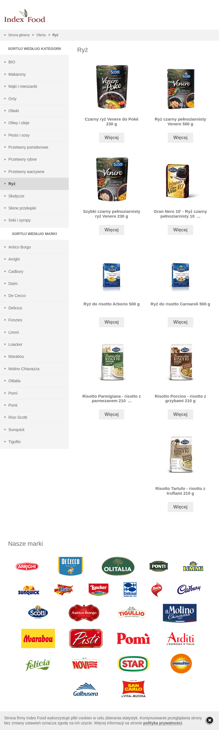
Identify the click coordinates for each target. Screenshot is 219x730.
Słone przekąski (22, 208)
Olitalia (14, 381)
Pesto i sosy (18, 135)
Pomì (13, 393)
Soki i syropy (19, 220)
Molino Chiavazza (24, 369)
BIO (11, 62)
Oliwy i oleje (18, 123)
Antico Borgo (19, 247)
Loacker (15, 344)
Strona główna (18, 35)
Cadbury (15, 271)
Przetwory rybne (22, 159)
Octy (12, 98)
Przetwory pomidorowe (28, 147)
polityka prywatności (162, 723)
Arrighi (14, 259)
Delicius (15, 308)
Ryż (55, 35)
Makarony (17, 74)
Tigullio (14, 441)
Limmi (13, 332)
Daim (13, 283)
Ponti (12, 405)
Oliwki (13, 111)
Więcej (112, 137)
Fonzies (15, 320)
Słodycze (16, 196)
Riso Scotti (17, 417)
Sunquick (16, 429)
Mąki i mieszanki (22, 86)
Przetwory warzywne (26, 171)
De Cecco (17, 295)
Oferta (41, 35)
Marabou (16, 356)
